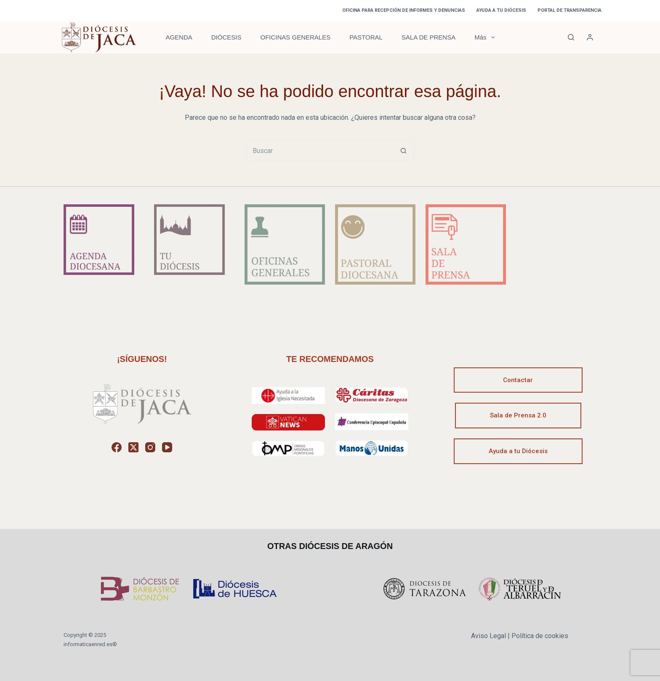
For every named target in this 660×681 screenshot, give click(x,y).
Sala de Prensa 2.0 (518, 415)
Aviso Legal (488, 636)
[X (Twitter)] (133, 447)
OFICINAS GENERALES (295, 37)
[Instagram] (150, 447)
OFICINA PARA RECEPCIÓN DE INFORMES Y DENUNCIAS (403, 10)
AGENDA (178, 37)
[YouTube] (167, 447)
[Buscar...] (319, 150)
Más (486, 37)
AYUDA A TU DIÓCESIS (501, 10)
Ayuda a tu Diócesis (518, 451)
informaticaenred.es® (90, 644)
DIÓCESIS (226, 37)
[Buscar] (571, 37)
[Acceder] (590, 37)
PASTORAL (366, 37)
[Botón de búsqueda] (403, 150)
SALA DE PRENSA (428, 37)
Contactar (518, 380)
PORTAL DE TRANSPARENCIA (569, 10)
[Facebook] (117, 447)
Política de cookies (539, 636)
